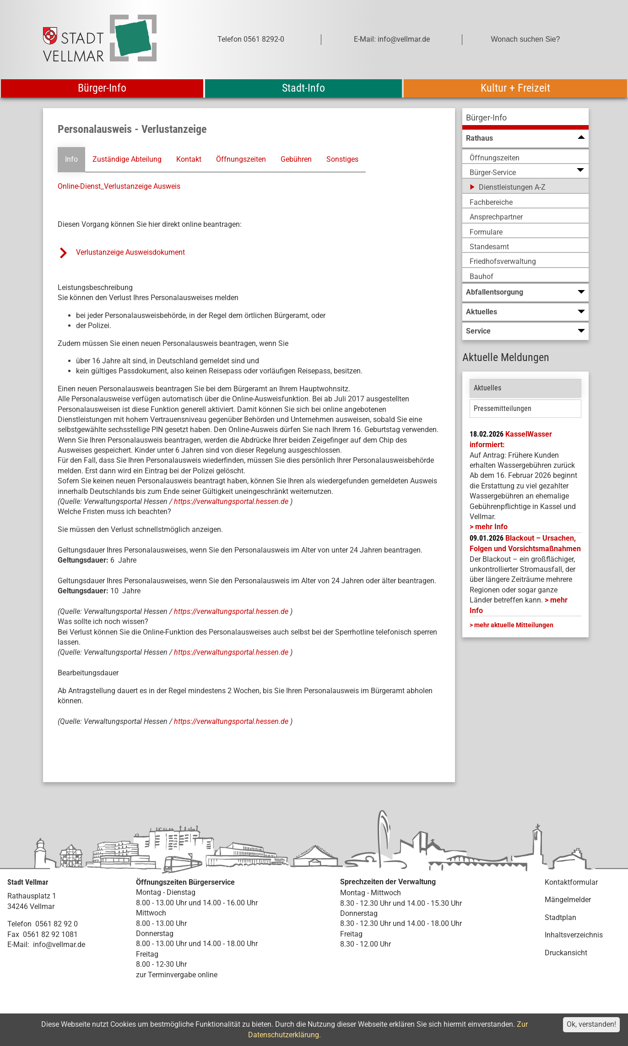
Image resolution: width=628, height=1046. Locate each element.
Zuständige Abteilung (127, 159)
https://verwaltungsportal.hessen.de (232, 501)
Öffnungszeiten (240, 159)
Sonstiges (342, 159)
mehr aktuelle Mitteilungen (513, 625)
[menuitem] (525, 119)
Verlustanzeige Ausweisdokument (130, 252)
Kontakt (188, 159)
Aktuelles (487, 387)
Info (71, 159)
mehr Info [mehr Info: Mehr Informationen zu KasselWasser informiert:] (491, 526)
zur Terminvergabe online (176, 974)
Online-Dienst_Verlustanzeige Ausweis (119, 186)
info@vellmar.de (59, 944)
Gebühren (295, 159)
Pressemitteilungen (502, 408)
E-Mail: (18, 944)
